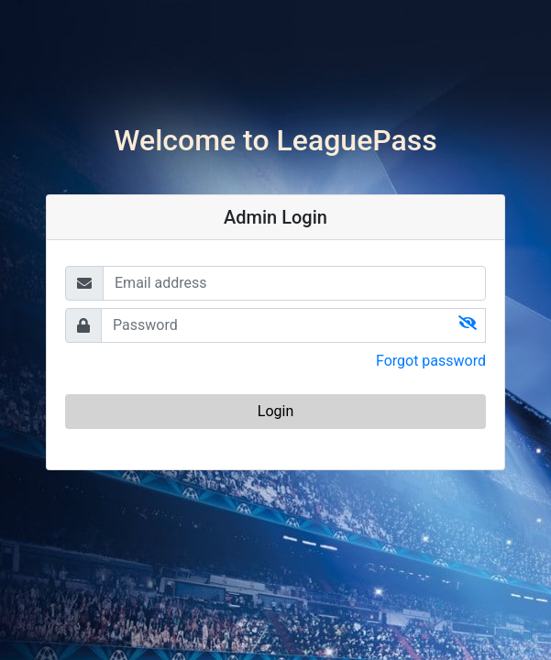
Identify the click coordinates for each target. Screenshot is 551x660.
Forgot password (431, 360)
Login (275, 411)
